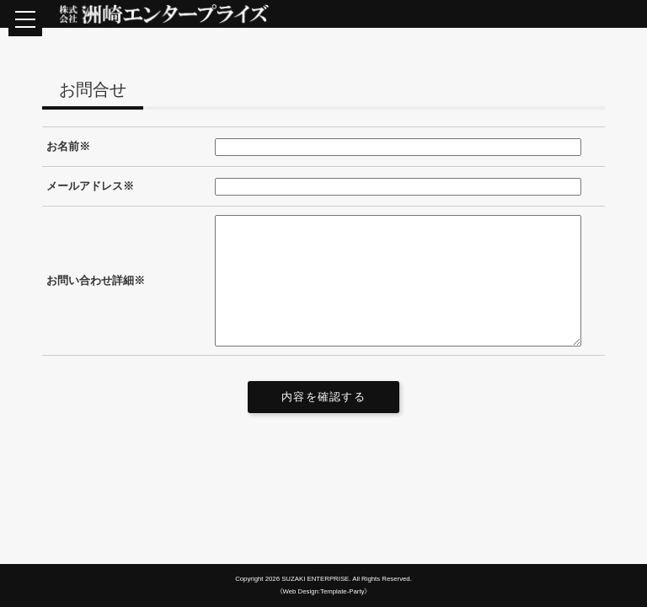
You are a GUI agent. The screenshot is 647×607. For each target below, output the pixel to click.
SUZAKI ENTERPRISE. (315, 579)
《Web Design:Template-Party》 (324, 591)
